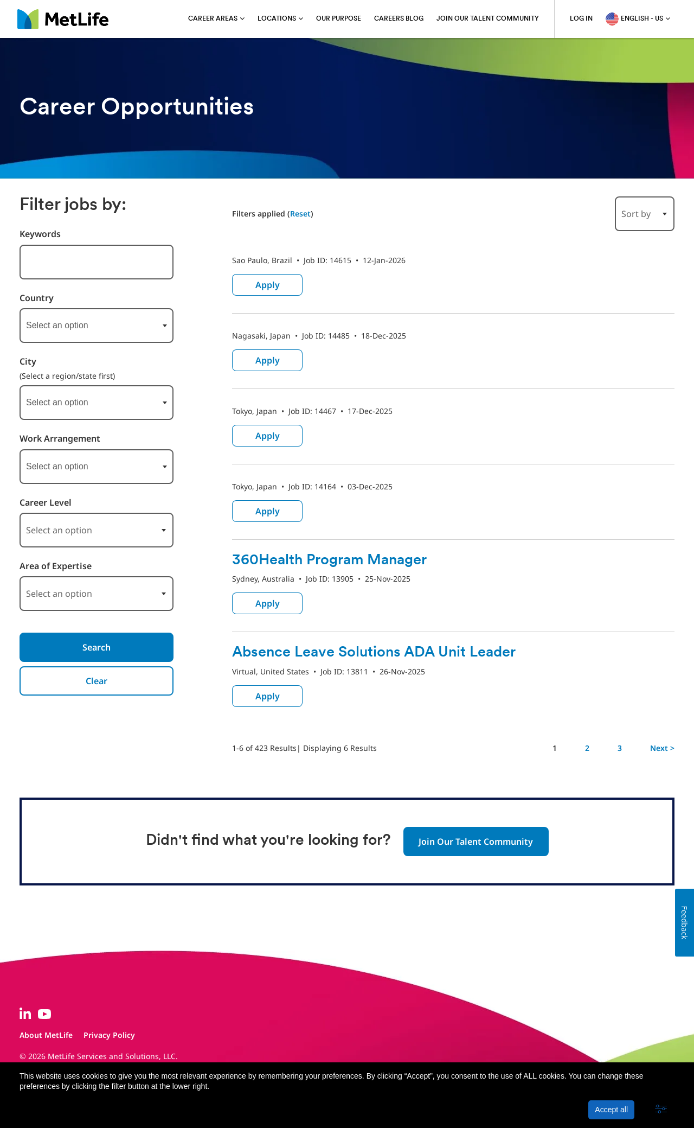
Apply (267, 285)
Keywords (40, 234)
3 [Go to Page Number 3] (620, 748)
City (28, 361)
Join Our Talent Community (476, 841)
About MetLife (46, 1035)
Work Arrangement (60, 438)
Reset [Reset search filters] (300, 213)
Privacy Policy (109, 1035)
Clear (96, 681)
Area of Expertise (56, 566)
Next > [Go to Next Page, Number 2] (662, 748)
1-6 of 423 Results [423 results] (264, 748)
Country (37, 298)
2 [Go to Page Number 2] (587, 748)
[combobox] (97, 325)
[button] (660, 1109)
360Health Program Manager (334, 560)
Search (96, 647)
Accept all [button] (611, 1109)
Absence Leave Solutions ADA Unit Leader (378, 652)
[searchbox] (80, 326)
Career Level (46, 502)
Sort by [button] (636, 214)
